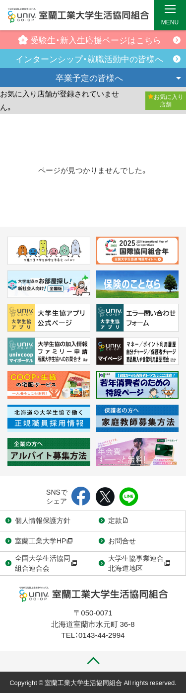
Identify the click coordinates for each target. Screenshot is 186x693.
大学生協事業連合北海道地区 (139, 563)
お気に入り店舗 (166, 100)
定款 (118, 520)
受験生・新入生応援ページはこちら (89, 39)
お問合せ (122, 540)
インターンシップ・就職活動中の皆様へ (89, 58)
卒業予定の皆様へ (89, 77)
